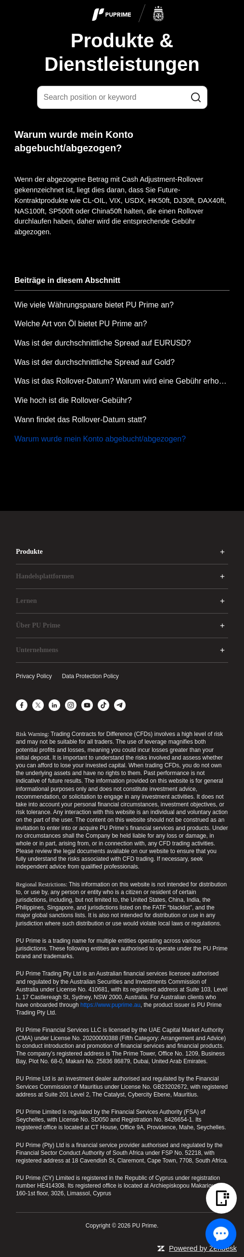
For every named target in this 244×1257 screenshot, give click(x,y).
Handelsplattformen (45, 576)
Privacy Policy (34, 676)
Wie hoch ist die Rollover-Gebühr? (73, 400)
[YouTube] (87, 705)
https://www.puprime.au (110, 1005)
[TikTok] (103, 705)
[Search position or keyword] (122, 97)
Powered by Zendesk (203, 1248)
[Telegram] (120, 705)
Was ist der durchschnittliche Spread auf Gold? (94, 362)
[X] (38, 705)
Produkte (29, 551)
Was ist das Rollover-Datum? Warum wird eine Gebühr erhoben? (122, 381)
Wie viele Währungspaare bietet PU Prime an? (94, 305)
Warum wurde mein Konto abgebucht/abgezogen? (100, 439)
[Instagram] (71, 705)
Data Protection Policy (90, 676)
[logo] (128, 14)
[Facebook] (21, 705)
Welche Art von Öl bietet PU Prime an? (80, 324)
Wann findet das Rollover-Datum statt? (80, 419)
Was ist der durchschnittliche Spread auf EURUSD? (102, 343)
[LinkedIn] (54, 705)
